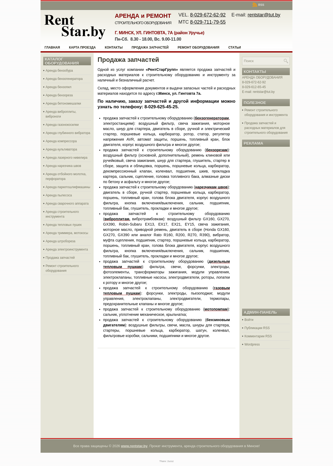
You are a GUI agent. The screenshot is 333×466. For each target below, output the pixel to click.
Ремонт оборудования (198, 47)
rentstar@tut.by (264, 15)
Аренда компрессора (61, 141)
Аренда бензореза (59, 95)
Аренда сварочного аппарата (67, 203)
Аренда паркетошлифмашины (68, 187)
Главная (52, 47)
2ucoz (170, 461)
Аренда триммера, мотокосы (67, 233)
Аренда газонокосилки (62, 125)
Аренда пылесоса (59, 195)
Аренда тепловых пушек (64, 225)
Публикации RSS (257, 328)
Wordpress (252, 344)
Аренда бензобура (59, 70)
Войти (248, 320)
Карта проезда (82, 47)
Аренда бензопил (58, 87)
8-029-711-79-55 (208, 22)
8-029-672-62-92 (208, 15)
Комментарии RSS (258, 336)
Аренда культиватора (61, 149)
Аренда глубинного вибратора (68, 133)
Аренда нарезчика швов (63, 166)
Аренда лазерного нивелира (66, 157)
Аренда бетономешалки (63, 103)
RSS (258, 4)
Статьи (234, 47)
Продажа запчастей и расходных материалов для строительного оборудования (266, 128)
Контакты (113, 47)
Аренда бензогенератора (64, 79)
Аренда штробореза (60, 241)
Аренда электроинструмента (67, 249)
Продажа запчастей (150, 47)
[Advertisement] (67, 355)
